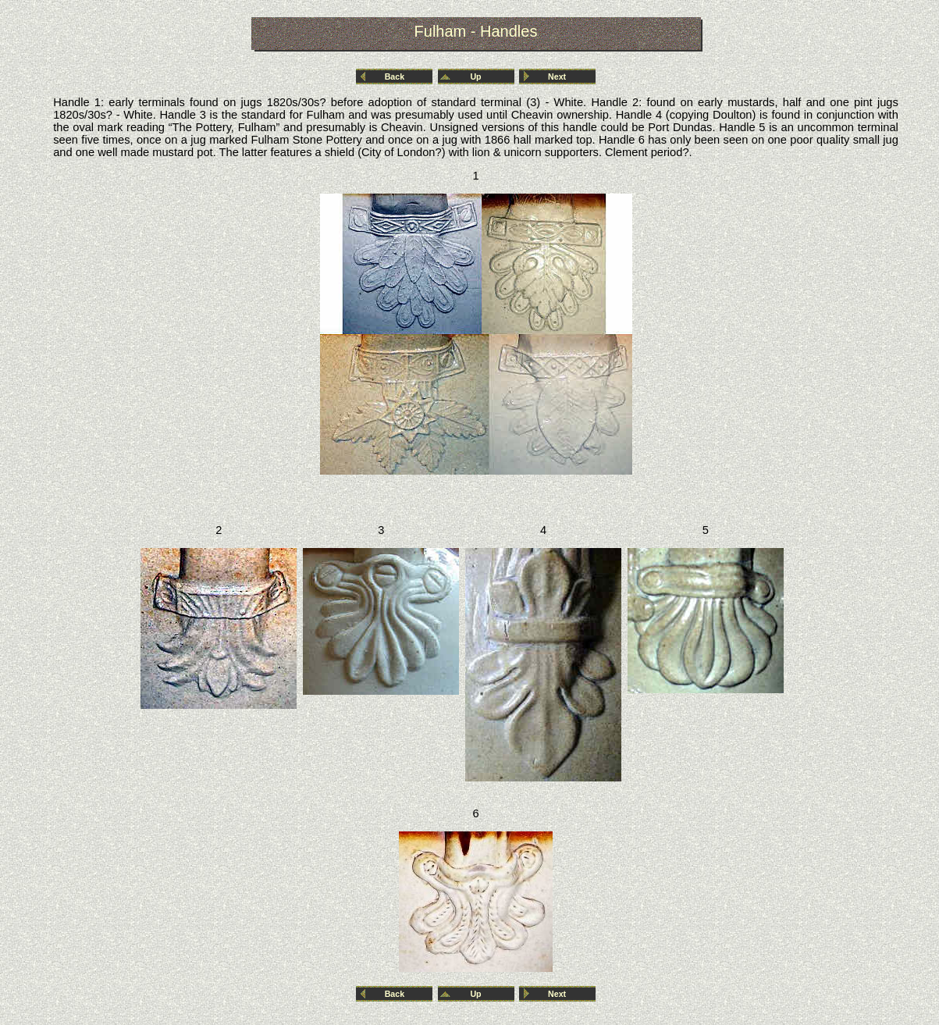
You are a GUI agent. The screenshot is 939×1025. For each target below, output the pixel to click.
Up (475, 76)
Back (394, 76)
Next (557, 76)
